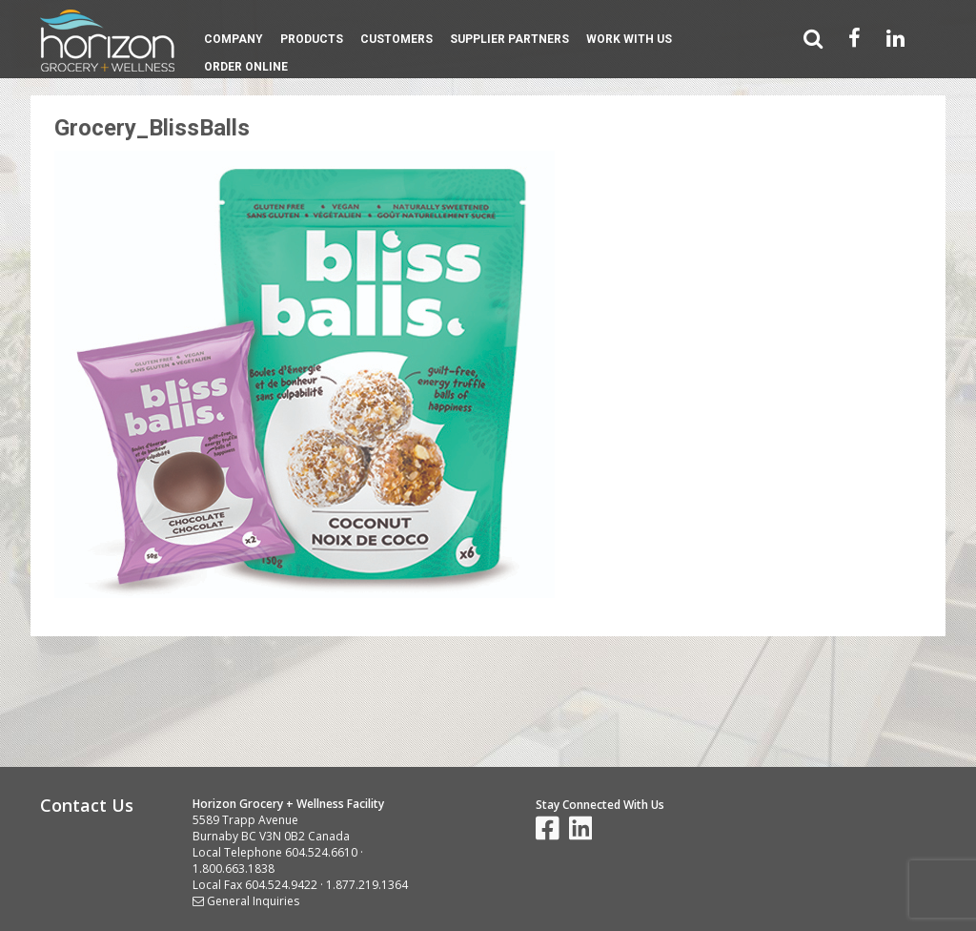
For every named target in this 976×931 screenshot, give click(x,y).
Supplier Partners (509, 39)
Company (233, 39)
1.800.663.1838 (233, 868)
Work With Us (629, 39)
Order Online (246, 66)
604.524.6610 (321, 852)
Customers (396, 39)
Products (311, 39)
